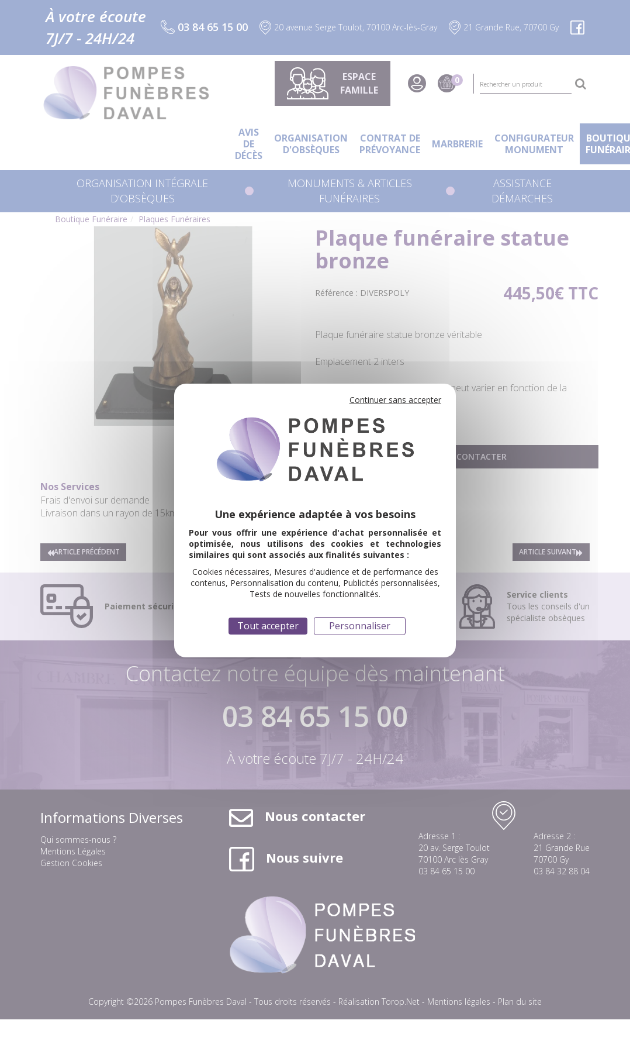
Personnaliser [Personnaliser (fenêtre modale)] (359, 625)
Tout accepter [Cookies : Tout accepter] (268, 625)
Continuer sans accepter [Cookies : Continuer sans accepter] (395, 399)
